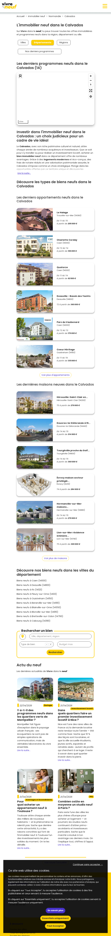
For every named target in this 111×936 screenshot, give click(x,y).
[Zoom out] (91, 80)
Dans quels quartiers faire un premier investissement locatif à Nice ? (75, 715)
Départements (42, 42)
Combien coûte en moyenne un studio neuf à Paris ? (75, 805)
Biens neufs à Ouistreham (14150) (35, 598)
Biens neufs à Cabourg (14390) (33, 620)
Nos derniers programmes (39, 51)
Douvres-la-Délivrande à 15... (73, 423)
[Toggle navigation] (105, 6)
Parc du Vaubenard (68, 322)
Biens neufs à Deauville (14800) (33, 585)
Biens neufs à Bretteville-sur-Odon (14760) (40, 616)
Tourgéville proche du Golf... (73, 450)
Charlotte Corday (67, 239)
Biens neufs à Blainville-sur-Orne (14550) (39, 607)
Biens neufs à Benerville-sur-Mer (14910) (38, 602)
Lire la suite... (24, 173)
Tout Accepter (55, 925)
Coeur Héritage (66, 349)
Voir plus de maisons (55, 558)
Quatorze (62, 267)
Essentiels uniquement (55, 918)
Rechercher (55, 652)
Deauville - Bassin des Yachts (73, 296)
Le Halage (62, 212)
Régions (63, 42)
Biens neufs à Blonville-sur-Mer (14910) (37, 611)
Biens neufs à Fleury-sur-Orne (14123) (37, 593)
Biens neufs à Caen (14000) (32, 580)
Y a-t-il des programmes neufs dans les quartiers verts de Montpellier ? (35, 715)
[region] (55, 98)
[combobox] (36, 644)
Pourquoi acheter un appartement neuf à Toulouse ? (32, 806)
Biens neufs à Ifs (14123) (29, 589)
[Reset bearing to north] (91, 85)
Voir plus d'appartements (55, 375)
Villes (23, 42)
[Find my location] (91, 96)
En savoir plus (55, 910)
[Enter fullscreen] (91, 90)
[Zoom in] (91, 76)
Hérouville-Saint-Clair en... (72, 397)
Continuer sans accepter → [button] (88, 864)
